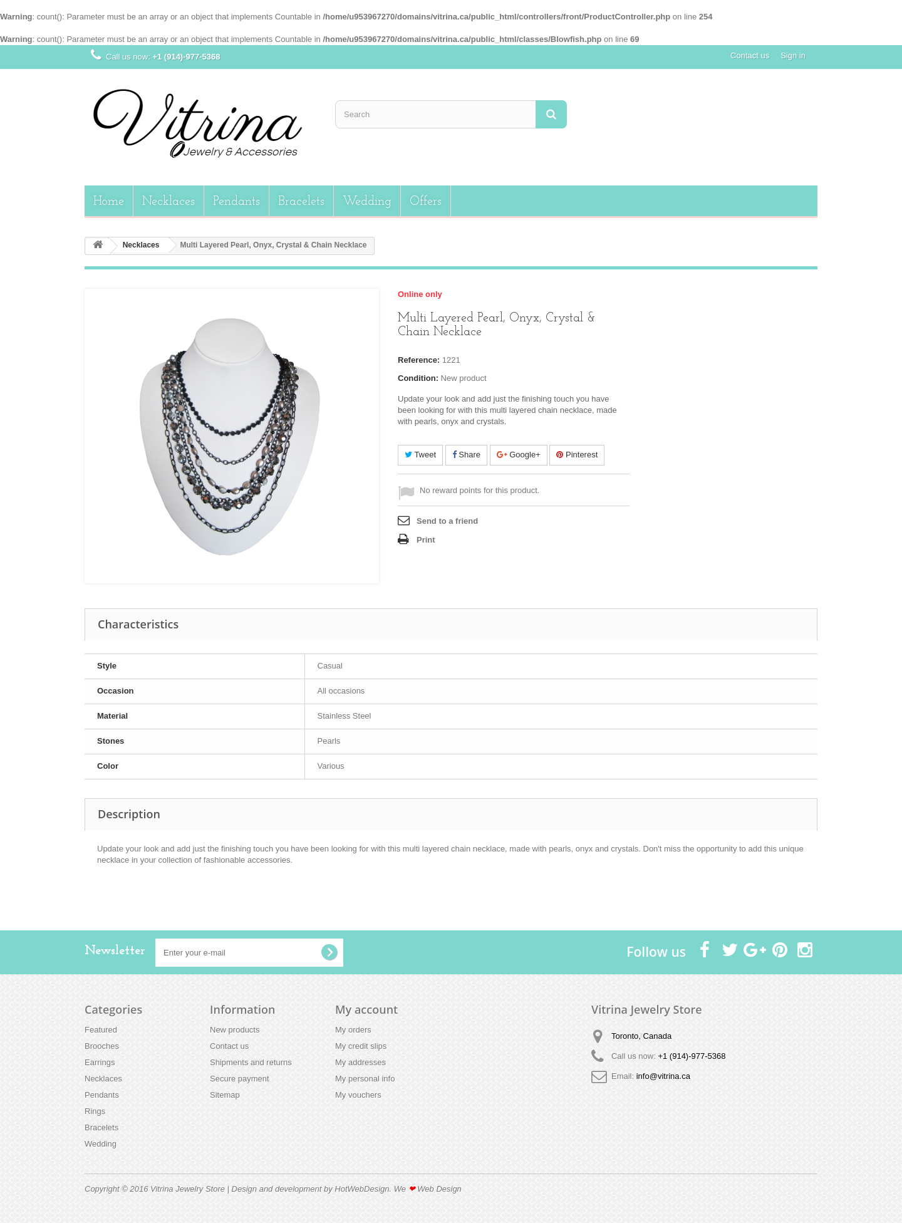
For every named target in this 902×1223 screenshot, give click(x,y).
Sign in (793, 55)
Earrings (100, 1062)
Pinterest (577, 454)
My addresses (360, 1062)
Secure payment (239, 1078)
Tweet (420, 454)
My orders (353, 1029)
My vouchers (358, 1095)
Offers (426, 201)
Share (466, 454)
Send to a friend (447, 521)
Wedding (367, 201)
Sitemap (225, 1095)
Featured (101, 1029)
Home (108, 201)
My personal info (365, 1078)
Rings (95, 1111)
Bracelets (301, 201)
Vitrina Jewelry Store (187, 1189)
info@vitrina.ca (663, 1076)
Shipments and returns (251, 1062)
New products (234, 1029)
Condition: (418, 378)
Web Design (439, 1189)
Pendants (236, 201)
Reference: (419, 360)
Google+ (519, 454)
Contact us (749, 55)
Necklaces (168, 201)
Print (426, 539)
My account (366, 1009)
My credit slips (360, 1046)
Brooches (102, 1046)
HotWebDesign (361, 1189)
